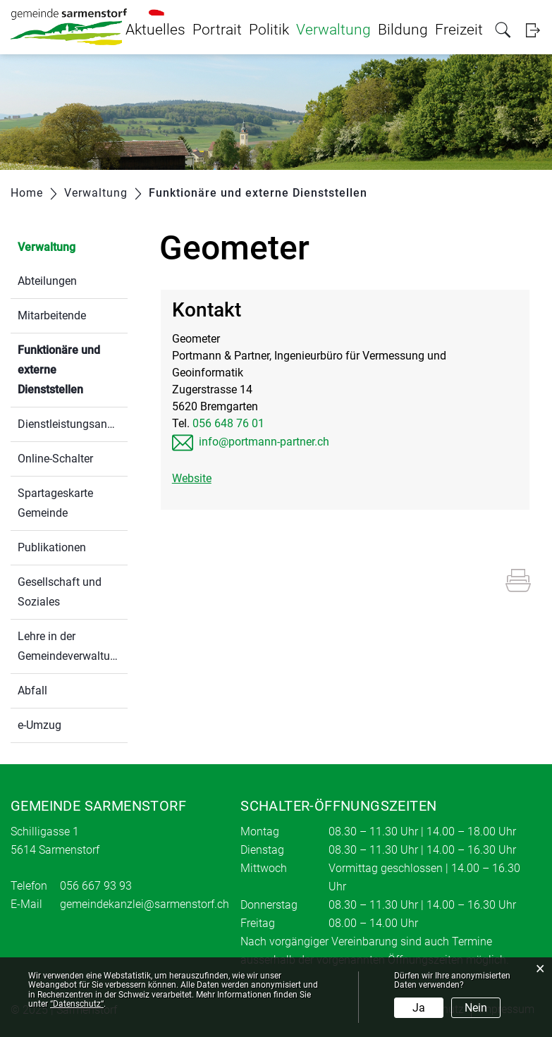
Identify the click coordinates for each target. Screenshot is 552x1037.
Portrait (217, 29)
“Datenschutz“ (77, 1004)
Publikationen (52, 547)
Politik (269, 29)
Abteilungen (47, 281)
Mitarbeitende (52, 315)
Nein (476, 1007)
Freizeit (459, 29)
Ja (418, 1007)
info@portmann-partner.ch (264, 441)
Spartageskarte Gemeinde (55, 503)
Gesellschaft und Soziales (60, 591)
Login (532, 30)
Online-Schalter (55, 458)
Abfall (32, 690)
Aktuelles (155, 29)
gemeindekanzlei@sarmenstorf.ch (144, 904)
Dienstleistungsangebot (73, 424)
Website (191, 478)
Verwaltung (333, 29)
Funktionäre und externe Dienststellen (73, 369)
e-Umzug (39, 725)
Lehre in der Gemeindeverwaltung (70, 646)
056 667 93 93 (96, 885)
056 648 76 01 (228, 423)
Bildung (403, 29)
